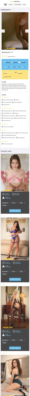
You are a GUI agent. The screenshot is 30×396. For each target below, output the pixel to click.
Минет (17, 99)
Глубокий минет (7, 113)
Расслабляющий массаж (9, 135)
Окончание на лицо (21, 118)
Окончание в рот (22, 115)
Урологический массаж (9, 137)
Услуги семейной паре (20, 110)
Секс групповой (18, 102)
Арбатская (20, 73)
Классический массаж (9, 132)
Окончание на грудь (8, 118)
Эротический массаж (22, 132)
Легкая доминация (8, 143)
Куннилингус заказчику (9, 115)
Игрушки (16, 113)
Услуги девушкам (7, 110)
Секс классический (8, 99)
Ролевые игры (7, 120)
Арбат (16, 72)
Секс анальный (7, 102)
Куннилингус (6, 104)
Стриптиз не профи (8, 126)
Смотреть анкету (15, 210)
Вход (24, 4)
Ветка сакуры (21, 137)
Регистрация (18, 4)
